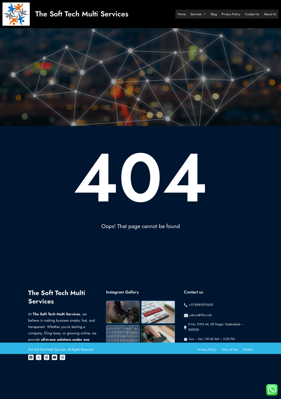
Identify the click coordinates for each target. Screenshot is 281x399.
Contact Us (252, 14)
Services (198, 14)
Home (182, 14)
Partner (248, 349)
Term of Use (230, 349)
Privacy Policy (230, 14)
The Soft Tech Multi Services (81, 14)
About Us (270, 14)
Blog (214, 14)
